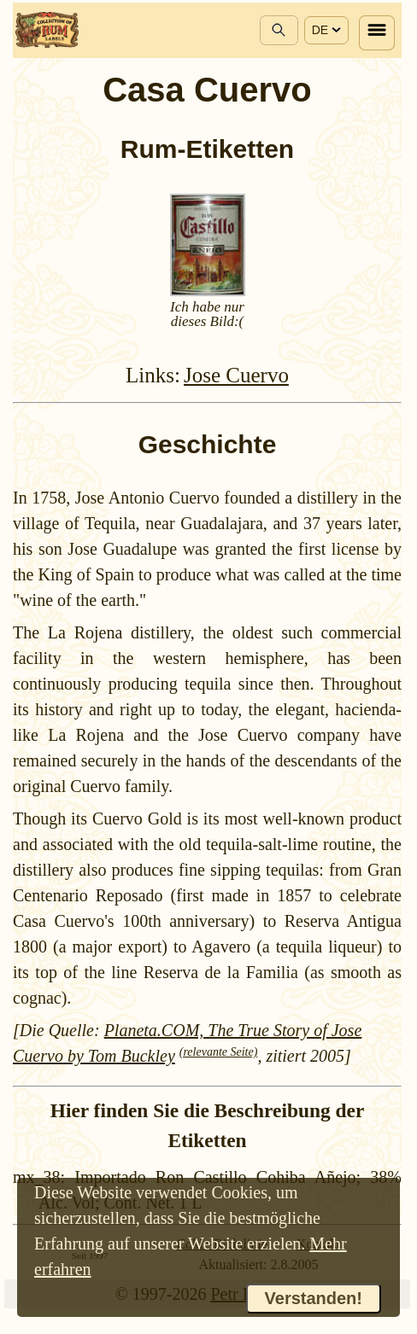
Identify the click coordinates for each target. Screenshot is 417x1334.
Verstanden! (313, 1298)
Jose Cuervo (236, 375)
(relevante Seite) (218, 1052)
